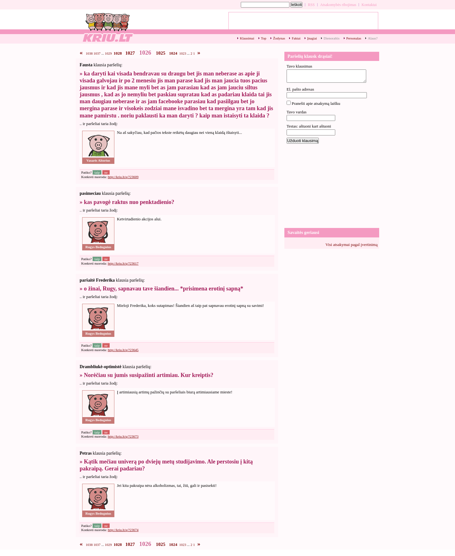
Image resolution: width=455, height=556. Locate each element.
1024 (173, 53)
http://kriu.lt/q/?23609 (123, 177)
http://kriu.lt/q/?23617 (123, 263)
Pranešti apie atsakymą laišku (316, 103)
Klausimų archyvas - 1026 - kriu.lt (107, 27)
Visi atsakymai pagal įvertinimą (351, 244)
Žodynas (279, 38)
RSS (311, 5)
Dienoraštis (331, 38)
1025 (160, 53)
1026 (145, 52)
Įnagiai (312, 38)
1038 (89, 53)
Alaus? (373, 38)
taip (97, 172)
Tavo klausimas (299, 66)
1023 (182, 53)
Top (263, 38)
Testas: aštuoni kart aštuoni (309, 126)
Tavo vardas (296, 112)
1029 (108, 53)
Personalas (353, 38)
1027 (130, 53)
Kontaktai (369, 5)
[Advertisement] (331, 185)
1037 (97, 53)
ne (105, 172)
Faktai (296, 38)
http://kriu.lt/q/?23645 (123, 350)
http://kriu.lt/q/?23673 (123, 436)
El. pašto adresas (300, 89)
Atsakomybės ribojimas (338, 5)
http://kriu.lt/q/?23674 (123, 530)
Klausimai (247, 38)
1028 (118, 53)
